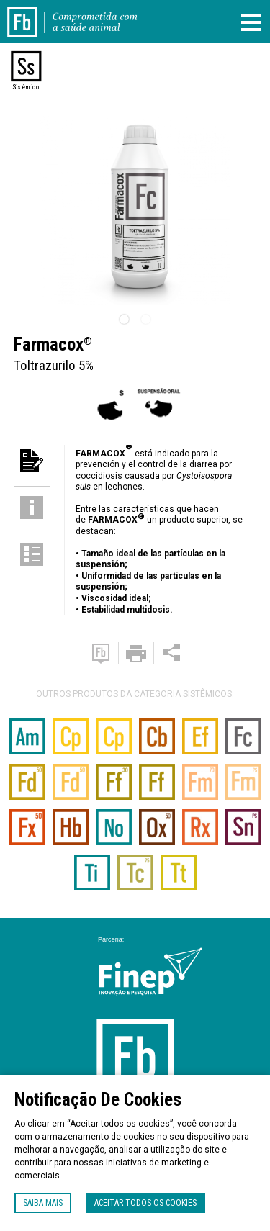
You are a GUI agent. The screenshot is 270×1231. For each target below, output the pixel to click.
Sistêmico (26, 87)
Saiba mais (43, 1203)
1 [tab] (124, 319)
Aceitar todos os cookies (145, 1203)
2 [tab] (146, 319)
